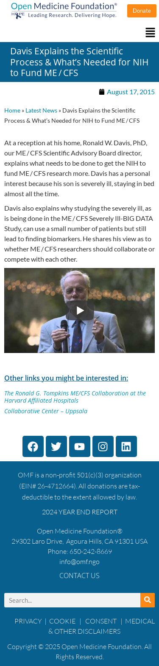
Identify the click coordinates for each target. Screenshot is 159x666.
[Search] (147, 600)
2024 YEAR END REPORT (79, 512)
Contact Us (79, 575)
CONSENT (101, 621)
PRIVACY (28, 621)
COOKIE (63, 621)
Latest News (41, 110)
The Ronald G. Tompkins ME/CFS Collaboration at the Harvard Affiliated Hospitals (75, 396)
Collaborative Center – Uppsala (45, 411)
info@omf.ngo (79, 561)
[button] (79, 33)
